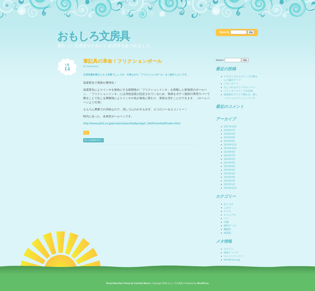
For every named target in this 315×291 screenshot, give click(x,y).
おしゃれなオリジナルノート (239, 87)
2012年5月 (229, 169)
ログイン (228, 248)
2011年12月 (230, 188)
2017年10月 (230, 126)
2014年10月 (230, 148)
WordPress (203, 283)
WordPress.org (232, 259)
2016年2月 (229, 133)
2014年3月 (229, 162)
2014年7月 (229, 155)
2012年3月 (229, 177)
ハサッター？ (231, 83)
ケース (227, 211)
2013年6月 (229, 166)
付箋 (226, 222)
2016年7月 (229, 130)
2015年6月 (229, 141)
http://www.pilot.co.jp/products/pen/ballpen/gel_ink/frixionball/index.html (131, 123)
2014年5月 (229, 159)
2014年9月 (229, 151)
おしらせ (228, 204)
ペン (86, 133)
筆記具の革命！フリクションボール (122, 61)
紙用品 (227, 232)
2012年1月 (229, 184)
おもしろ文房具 (93, 36)
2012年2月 (229, 180)
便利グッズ (230, 225)
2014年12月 (230, 144)
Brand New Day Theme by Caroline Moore (128, 283)
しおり (227, 207)
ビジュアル (230, 214)
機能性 (227, 229)
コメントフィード (233, 256)
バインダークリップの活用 (238, 90)
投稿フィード (231, 252)
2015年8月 (229, 137)
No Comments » (93, 140)
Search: (224, 32)
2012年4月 (229, 173)
